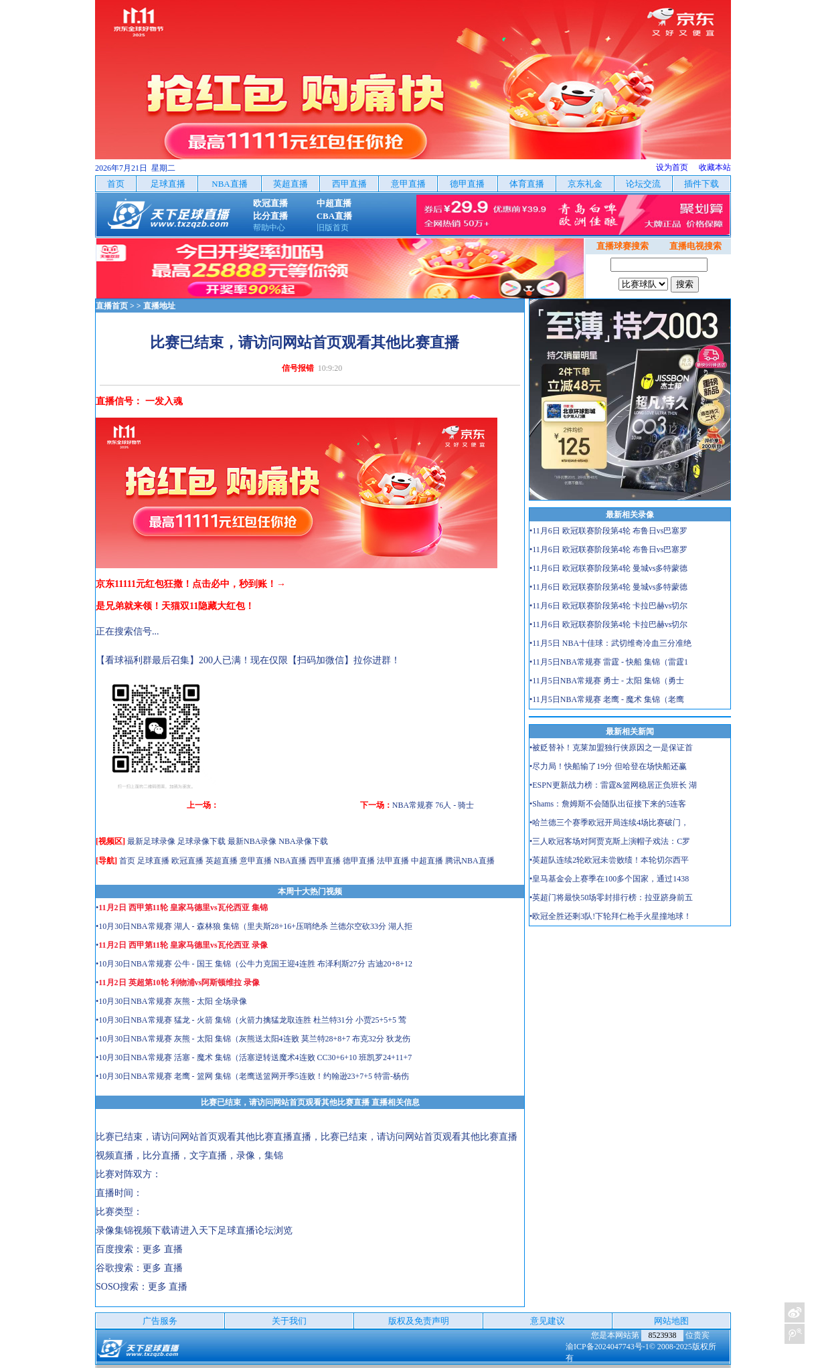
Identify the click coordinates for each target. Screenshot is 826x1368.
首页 (127, 860)
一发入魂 (164, 401)
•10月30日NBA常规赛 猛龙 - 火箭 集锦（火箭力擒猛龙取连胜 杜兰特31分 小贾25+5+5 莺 (251, 1020)
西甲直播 (325, 860)
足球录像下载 (201, 841)
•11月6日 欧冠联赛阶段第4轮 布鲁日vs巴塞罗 (608, 530)
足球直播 (153, 860)
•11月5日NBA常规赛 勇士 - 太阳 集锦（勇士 (606, 680)
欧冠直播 (187, 860)
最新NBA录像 (252, 841)
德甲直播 (359, 860)
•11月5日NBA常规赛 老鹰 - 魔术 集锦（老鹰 (606, 699)
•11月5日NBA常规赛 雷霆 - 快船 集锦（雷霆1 (608, 662)
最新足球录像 (151, 841)
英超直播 (221, 860)
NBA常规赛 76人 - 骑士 (433, 805)
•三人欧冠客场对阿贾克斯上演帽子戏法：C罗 (609, 841)
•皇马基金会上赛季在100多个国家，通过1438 (609, 878)
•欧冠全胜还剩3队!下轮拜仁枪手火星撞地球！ (610, 916)
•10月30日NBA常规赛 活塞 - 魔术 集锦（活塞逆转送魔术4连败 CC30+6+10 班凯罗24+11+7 (254, 1057)
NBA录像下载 (302, 841)
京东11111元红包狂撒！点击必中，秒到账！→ (191, 584)
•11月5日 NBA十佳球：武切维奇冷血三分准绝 (610, 643)
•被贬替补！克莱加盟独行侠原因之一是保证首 (611, 747)
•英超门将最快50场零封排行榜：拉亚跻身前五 (611, 897)
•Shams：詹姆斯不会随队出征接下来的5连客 (607, 803)
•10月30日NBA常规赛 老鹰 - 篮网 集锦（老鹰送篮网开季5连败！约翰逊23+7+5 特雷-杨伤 (252, 1076)
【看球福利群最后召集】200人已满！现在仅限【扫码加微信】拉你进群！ (248, 660)
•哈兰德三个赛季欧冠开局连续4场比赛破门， (609, 822)
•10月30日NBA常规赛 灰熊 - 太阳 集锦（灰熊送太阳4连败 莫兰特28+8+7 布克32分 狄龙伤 (253, 1038)
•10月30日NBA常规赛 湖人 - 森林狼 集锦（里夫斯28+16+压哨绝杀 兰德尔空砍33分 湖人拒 (254, 926)
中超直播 (427, 860)
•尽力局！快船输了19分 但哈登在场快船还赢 (608, 766)
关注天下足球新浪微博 (794, 1312)
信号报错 (298, 368)
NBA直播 (290, 860)
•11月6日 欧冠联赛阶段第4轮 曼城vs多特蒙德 (608, 568)
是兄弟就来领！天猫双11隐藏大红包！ (175, 606)
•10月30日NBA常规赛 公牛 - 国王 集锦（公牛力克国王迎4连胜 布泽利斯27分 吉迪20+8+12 (254, 963)
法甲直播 (393, 860)
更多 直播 (163, 1249)
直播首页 (112, 306)
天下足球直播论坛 (236, 1230)
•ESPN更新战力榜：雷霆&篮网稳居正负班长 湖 (613, 785)
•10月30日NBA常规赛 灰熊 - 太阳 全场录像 (171, 1001)
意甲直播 (256, 860)
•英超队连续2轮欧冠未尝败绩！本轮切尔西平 (609, 860)
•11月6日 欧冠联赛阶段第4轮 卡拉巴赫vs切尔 (608, 605)
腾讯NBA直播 (469, 860)
